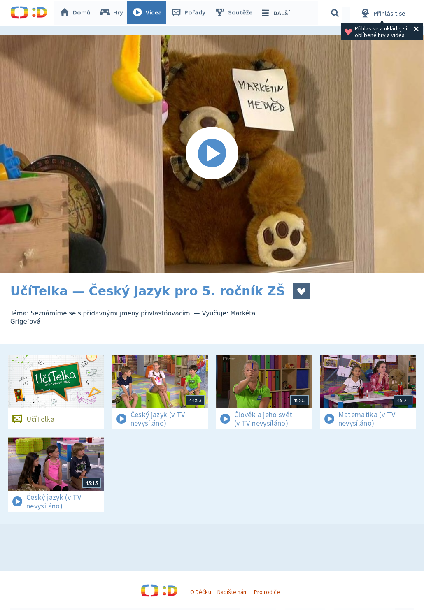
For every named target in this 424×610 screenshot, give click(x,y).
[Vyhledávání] (335, 13)
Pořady (189, 13)
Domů (77, 13)
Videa (148, 13)
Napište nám (232, 592)
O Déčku (200, 592)
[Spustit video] (212, 154)
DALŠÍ (276, 13)
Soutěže (235, 13)
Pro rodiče (267, 592)
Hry (113, 13)
